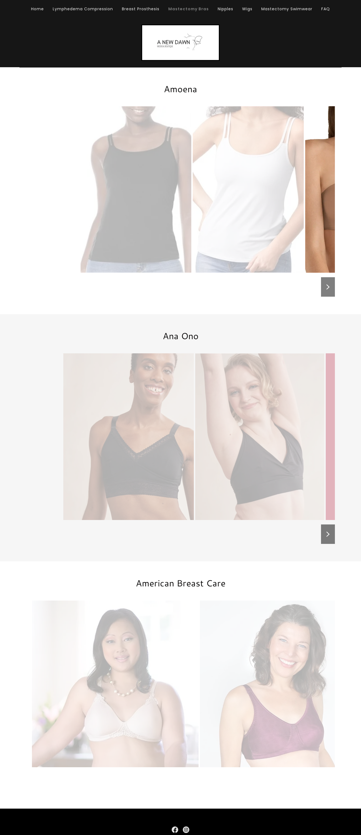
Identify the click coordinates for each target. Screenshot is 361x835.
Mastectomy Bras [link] (188, 9)
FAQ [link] (325, 9)
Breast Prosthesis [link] (140, 9)
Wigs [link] (247, 9)
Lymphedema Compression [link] (83, 9)
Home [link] (37, 9)
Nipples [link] (225, 9)
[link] (180, 43)
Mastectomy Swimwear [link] (286, 9)
